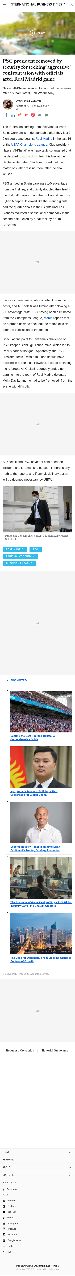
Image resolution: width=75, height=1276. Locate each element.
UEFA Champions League (29, 144)
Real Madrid (43, 138)
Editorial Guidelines (55, 1050)
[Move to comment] (46, 115)
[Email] (39, 115)
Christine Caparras (30, 100)
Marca (48, 318)
